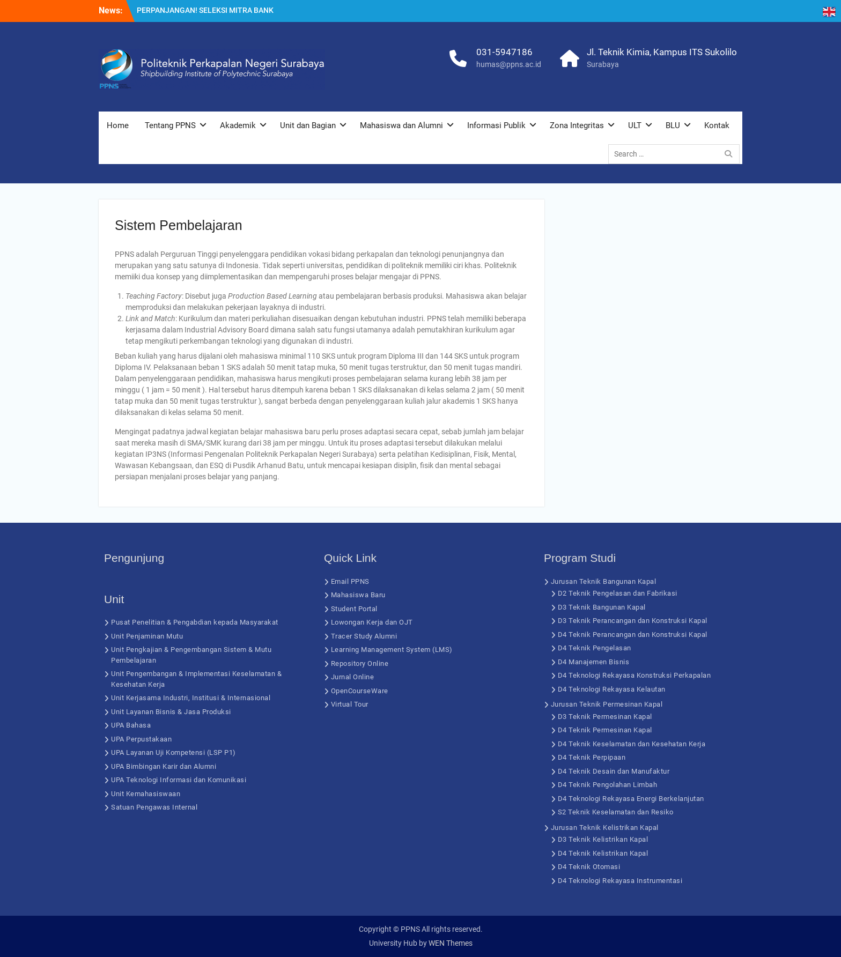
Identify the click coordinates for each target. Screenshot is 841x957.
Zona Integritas (577, 125)
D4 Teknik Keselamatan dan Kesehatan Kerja (632, 744)
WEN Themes (451, 943)
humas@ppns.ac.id (508, 64)
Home (118, 125)
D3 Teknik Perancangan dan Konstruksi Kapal (632, 621)
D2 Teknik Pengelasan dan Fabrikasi (617, 593)
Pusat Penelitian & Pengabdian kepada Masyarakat (194, 622)
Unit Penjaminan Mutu (147, 636)
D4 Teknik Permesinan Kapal (605, 730)
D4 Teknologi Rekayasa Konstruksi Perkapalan (634, 675)
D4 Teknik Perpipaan (592, 757)
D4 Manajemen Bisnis (594, 662)
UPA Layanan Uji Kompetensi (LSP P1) (173, 752)
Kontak (716, 125)
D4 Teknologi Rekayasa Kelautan (612, 689)
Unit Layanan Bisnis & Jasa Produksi (171, 712)
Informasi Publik (496, 125)
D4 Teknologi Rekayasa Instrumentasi (620, 881)
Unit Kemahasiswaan (145, 794)
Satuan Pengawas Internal (154, 807)
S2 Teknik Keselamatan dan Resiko (616, 812)
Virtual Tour (349, 704)
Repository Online (360, 663)
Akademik (238, 125)
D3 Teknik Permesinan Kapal (605, 717)
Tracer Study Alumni (364, 636)
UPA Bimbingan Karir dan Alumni (163, 766)
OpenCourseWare (359, 691)
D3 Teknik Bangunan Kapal (602, 607)
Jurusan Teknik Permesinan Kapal (607, 704)
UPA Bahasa (131, 725)
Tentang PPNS (170, 125)
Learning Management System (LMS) (392, 650)
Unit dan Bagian (308, 125)
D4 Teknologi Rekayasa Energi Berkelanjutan (631, 799)
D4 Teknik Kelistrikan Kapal (603, 853)
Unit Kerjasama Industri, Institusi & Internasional (190, 698)
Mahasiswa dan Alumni (401, 125)
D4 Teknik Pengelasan (594, 648)
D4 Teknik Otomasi (589, 867)
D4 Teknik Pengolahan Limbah (608, 785)
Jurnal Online (352, 677)
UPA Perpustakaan (141, 739)
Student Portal (354, 609)
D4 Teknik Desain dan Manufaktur (614, 771)
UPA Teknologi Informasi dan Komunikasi (178, 780)
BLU (673, 125)
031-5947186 (504, 52)
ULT (634, 125)
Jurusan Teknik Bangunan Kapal (603, 581)
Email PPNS (350, 581)
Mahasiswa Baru (358, 595)
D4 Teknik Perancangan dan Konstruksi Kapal (632, 634)
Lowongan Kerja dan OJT (372, 622)
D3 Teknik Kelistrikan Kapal (603, 839)
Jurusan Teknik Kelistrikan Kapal (605, 828)
